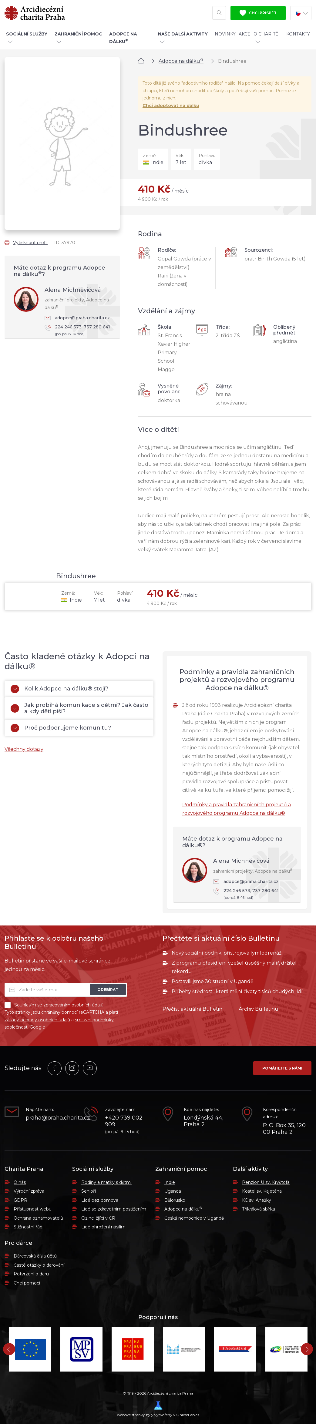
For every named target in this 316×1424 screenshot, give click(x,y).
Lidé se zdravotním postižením (113, 1209)
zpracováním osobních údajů (73, 1005)
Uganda (172, 1191)
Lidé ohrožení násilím (103, 1227)
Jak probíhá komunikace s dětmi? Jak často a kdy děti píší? (79, 708)
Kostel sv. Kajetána (262, 1191)
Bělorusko (174, 1200)
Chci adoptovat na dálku (171, 105)
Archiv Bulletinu (258, 1009)
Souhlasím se (54, 1005)
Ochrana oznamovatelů (38, 1218)
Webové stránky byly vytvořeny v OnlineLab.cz (158, 1409)
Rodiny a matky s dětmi (106, 1182)
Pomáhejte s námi (282, 1068)
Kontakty (298, 34)
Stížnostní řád (28, 1227)
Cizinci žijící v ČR (98, 1218)
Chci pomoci (27, 1283)
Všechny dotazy (24, 749)
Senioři (88, 1191)
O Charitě (266, 37)
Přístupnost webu (33, 1209)
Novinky (225, 34)
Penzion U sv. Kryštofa (266, 1182)
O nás (20, 1182)
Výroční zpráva (29, 1191)
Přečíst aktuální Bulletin (192, 1009)
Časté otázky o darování (39, 1265)
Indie (169, 1182)
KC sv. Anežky (256, 1200)
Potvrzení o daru (31, 1274)
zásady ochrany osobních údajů (37, 1020)
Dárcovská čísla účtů (35, 1256)
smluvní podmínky (94, 1020)
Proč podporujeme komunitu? (61, 728)
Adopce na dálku (181, 61)
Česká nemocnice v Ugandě (194, 1218)
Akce (244, 34)
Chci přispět (258, 13)
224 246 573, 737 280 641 (79, 330)
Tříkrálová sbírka (258, 1209)
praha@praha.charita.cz (50, 1118)
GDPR (20, 1200)
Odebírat (107, 989)
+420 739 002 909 (124, 1121)
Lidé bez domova (99, 1200)
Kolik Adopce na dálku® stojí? (59, 689)
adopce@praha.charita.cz (77, 318)
